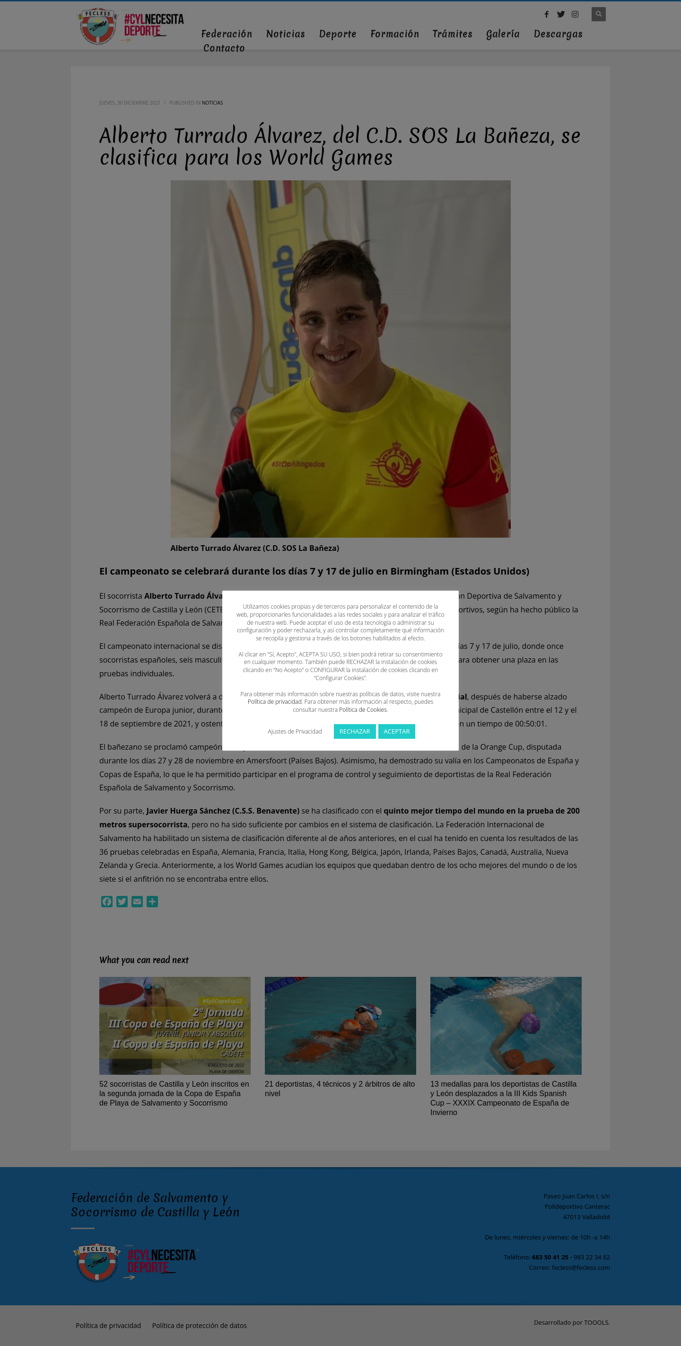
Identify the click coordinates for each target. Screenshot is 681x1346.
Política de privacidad (275, 702)
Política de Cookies (362, 710)
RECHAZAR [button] (355, 731)
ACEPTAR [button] (397, 731)
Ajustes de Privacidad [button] (295, 731)
